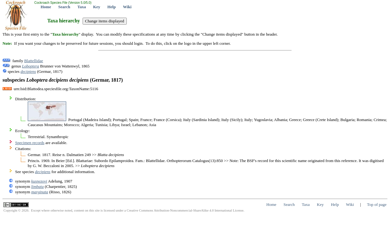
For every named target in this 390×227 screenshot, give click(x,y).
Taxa (82, 6)
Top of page (377, 204)
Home (46, 6)
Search (64, 6)
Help (111, 6)
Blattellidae (33, 60)
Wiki (127, 6)
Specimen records (29, 142)
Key (96, 6)
